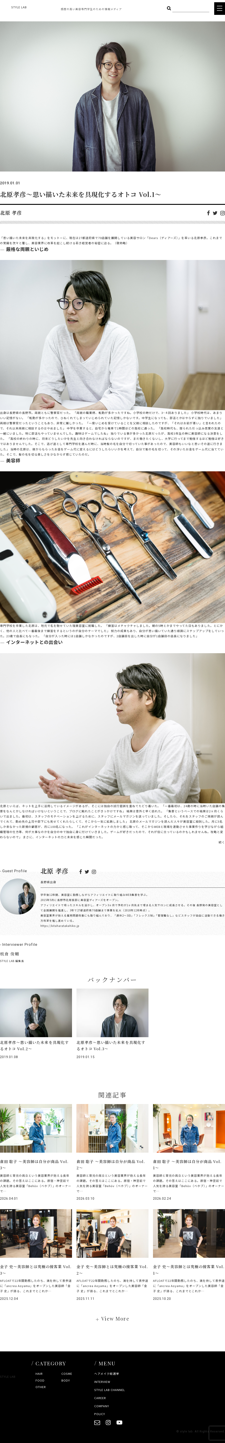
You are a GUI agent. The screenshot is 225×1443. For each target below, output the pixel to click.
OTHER (41, 1387)
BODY (65, 1380)
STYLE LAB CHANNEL (109, 1390)
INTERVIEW (102, 1382)
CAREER (100, 1398)
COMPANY (101, 1406)
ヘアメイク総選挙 (106, 1373)
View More (115, 1318)
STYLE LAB (19, 7)
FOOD (40, 1380)
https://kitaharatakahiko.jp (59, 926)
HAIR (39, 1373)
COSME (66, 1373)
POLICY (99, 1414)
